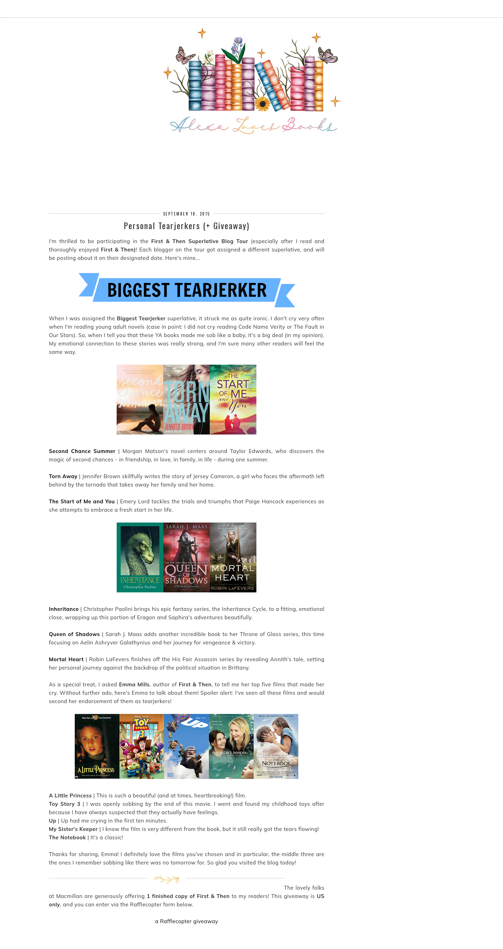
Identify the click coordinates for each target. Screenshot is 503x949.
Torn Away (63, 476)
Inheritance (64, 609)
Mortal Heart (66, 659)
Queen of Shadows (74, 634)
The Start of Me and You (82, 501)
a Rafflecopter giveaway (186, 921)
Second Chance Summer (82, 451)
